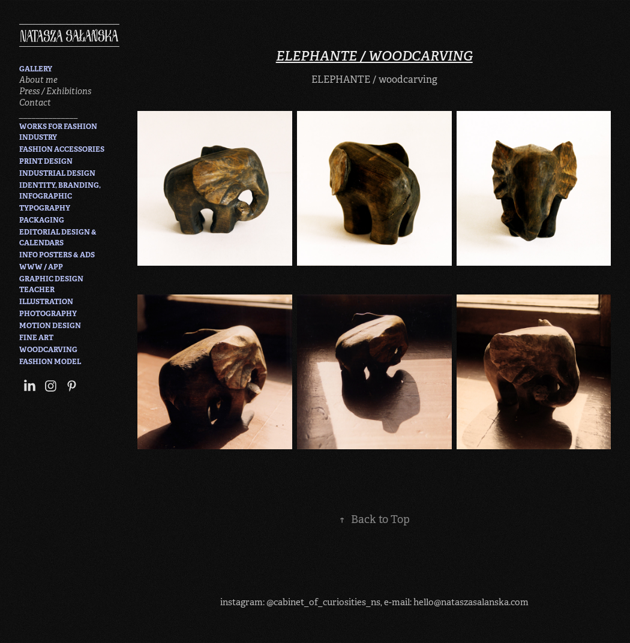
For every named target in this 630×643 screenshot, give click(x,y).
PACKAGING (41, 220)
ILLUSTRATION (46, 302)
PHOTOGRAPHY (48, 314)
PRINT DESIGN (46, 161)
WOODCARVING (48, 349)
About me (38, 79)
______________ (48, 114)
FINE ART (36, 337)
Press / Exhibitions (55, 91)
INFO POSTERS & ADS (57, 255)
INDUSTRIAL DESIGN (57, 173)
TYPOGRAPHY (44, 208)
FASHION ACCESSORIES (61, 149)
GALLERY (35, 69)
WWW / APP (41, 267)
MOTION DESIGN (50, 325)
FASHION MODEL (50, 361)
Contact (35, 102)
